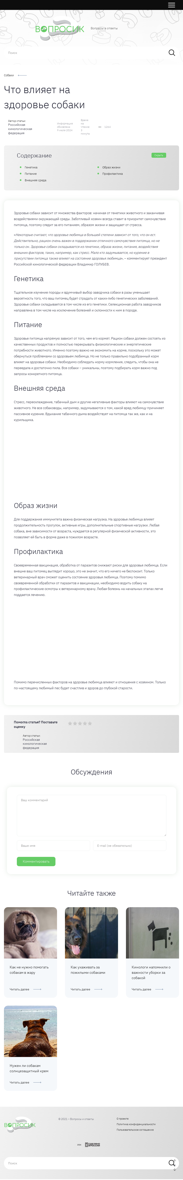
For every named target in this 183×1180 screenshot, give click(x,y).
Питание (31, 174)
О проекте (123, 1119)
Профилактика (112, 174)
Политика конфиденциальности (136, 1125)
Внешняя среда (35, 180)
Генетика (31, 167)
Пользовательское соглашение (135, 1130)
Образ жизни (111, 167)
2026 (79, 1146)
